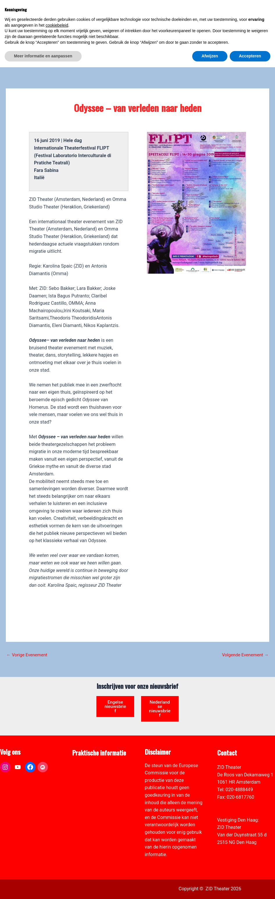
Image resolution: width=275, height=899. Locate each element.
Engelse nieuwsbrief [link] (115, 690)
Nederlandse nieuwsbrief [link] (159, 692)
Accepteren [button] (250, 887)
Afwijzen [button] (210, 887)
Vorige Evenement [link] (28, 637)
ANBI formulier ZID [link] (91, 752)
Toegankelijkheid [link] (89, 781)
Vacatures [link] (82, 774)
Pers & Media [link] (86, 759)
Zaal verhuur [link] (85, 767)
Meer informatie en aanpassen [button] (43, 887)
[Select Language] (243, 30)
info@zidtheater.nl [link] (236, 789)
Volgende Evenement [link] (244, 637)
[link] (267, 36)
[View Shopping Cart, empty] (224, 11)
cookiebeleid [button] (57, 857)
